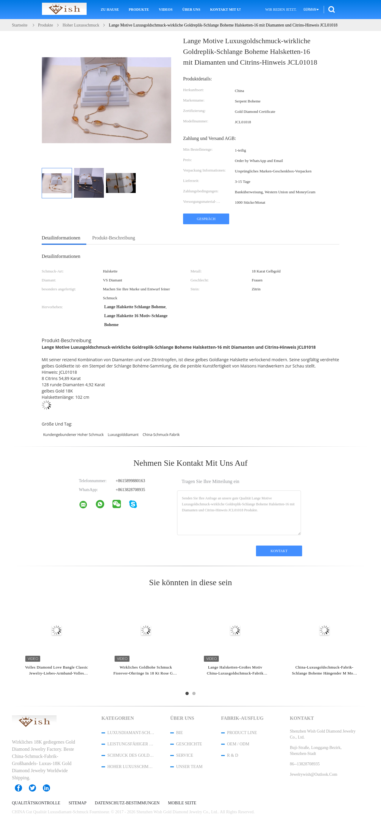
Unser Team (189, 766)
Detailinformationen (61, 237)
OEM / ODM (238, 744)
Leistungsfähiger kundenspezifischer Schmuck (130, 744)
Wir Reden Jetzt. (280, 9)
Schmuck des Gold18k (130, 755)
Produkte (139, 9)
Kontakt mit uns (225, 9)
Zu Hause (110, 9)
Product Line (242, 732)
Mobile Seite (182, 803)
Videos (166, 9)
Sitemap (78, 803)
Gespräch (206, 219)
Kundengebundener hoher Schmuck (73, 434)
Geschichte (189, 744)
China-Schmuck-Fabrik (161, 434)
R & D (232, 755)
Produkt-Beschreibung (113, 237)
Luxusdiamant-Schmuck (130, 732)
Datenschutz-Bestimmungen (127, 803)
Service (184, 755)
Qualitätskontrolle (36, 803)
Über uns (191, 9)
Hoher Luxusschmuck (130, 766)
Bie (179, 732)
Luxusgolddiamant (123, 434)
